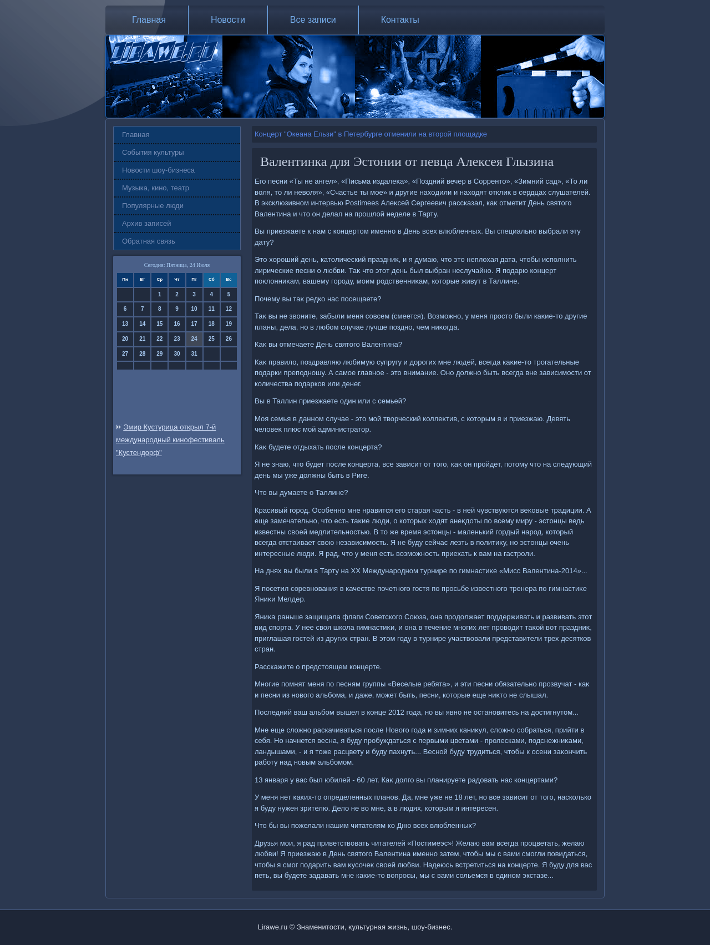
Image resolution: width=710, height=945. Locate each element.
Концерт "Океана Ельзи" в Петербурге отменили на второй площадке (371, 134)
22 (159, 339)
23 (177, 339)
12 (229, 309)
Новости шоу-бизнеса (158, 170)
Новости (228, 19)
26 (229, 339)
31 (194, 354)
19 (229, 324)
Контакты (400, 19)
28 (142, 354)
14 (142, 324)
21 (142, 339)
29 (159, 354)
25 (212, 339)
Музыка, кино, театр (155, 188)
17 (194, 324)
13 (125, 324)
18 (212, 324)
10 (194, 309)
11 (212, 309)
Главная (149, 19)
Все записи (313, 19)
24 (194, 339)
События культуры (153, 152)
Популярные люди (153, 205)
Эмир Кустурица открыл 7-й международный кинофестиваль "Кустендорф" (170, 440)
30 (177, 354)
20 (125, 339)
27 (125, 354)
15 (159, 324)
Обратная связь (148, 241)
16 (177, 324)
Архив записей (146, 223)
